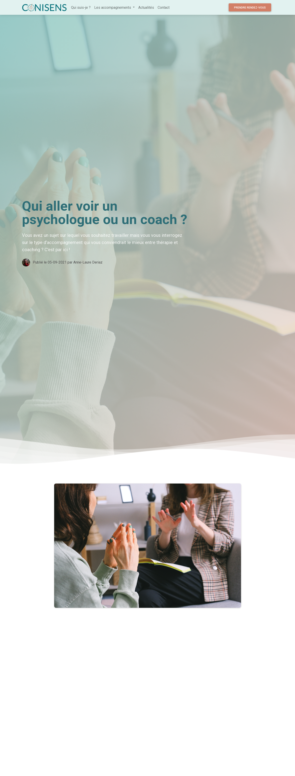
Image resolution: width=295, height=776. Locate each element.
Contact (164, 7)
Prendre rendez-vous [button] (250, 7)
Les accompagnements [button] (113, 7)
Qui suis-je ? (81, 7)
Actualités (146, 7)
